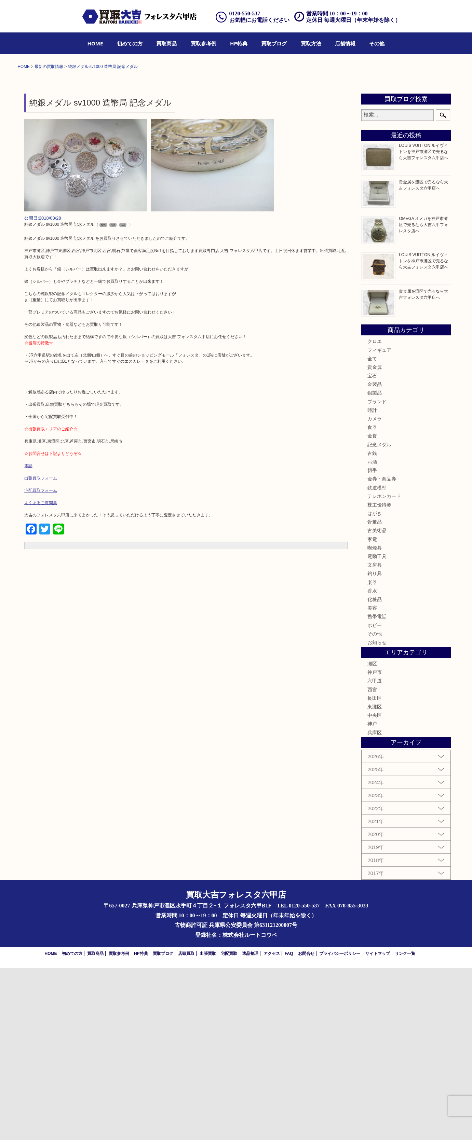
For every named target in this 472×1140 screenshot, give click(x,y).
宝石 (372, 547)
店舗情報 (345, 43)
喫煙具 (374, 719)
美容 (372, 779)
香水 (372, 762)
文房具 (374, 736)
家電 (372, 710)
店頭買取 (186, 1125)
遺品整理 (250, 1125)
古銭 (372, 624)
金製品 (374, 556)
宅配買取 (229, 1125)
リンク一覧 (405, 1125)
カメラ (374, 590)
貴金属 (374, 539)
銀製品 (374, 564)
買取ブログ (274, 43)
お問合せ (306, 1125)
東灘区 (374, 878)
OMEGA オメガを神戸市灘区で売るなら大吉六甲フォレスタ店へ (423, 396)
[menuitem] (95, 43)
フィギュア (379, 521)
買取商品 (166, 43)
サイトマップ (377, 1125)
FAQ (289, 1125)
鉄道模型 (377, 659)
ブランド (377, 573)
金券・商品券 (381, 650)
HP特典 (238, 43)
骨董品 (374, 693)
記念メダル (379, 616)
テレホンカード (384, 667)
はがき (374, 685)
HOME (95, 43)
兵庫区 (374, 904)
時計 (372, 582)
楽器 (372, 753)
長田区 (374, 870)
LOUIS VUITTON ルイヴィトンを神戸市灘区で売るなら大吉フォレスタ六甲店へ (423, 323)
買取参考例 (203, 43)
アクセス (272, 1125)
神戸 (372, 895)
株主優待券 (379, 676)
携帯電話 (377, 788)
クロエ (374, 513)
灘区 (372, 835)
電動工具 (377, 728)
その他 (377, 43)
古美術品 (377, 702)
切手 (372, 642)
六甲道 (374, 852)
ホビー (374, 797)
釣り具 (374, 745)
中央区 (374, 887)
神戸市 (374, 844)
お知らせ (377, 814)
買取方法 (311, 43)
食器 (372, 599)
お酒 (372, 633)
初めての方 (130, 43)
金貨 (372, 607)
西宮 (372, 861)
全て (372, 530)
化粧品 (374, 771)
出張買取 (208, 1125)
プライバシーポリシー (339, 1125)
